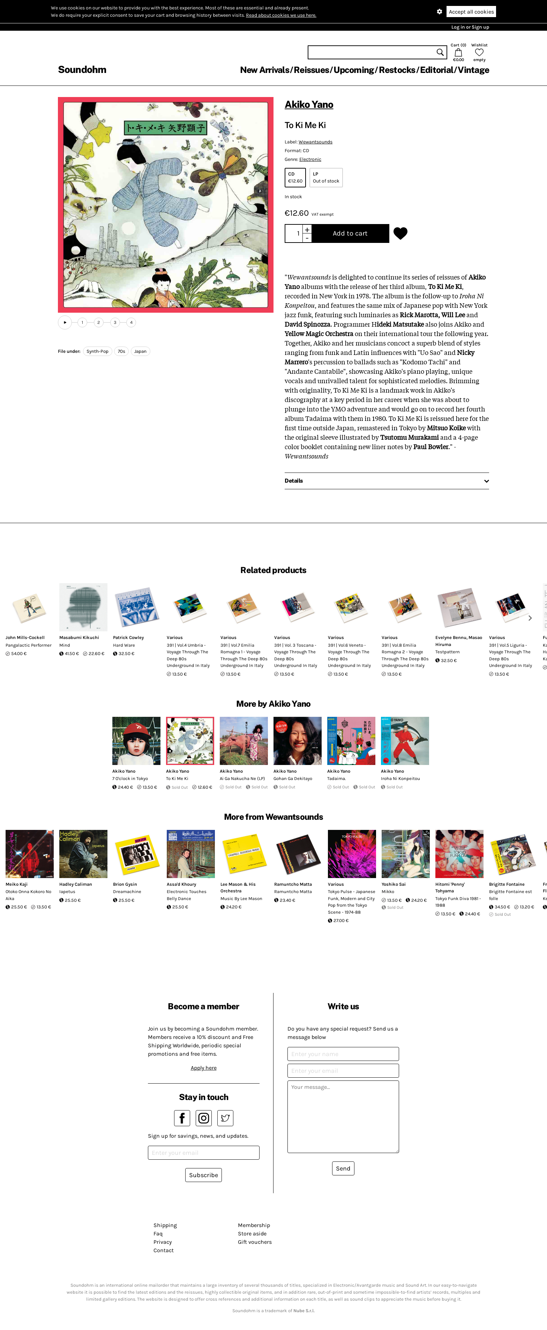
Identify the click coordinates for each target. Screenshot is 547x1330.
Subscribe (203, 1175)
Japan (140, 351)
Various (175, 637)
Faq (158, 1233)
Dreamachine (127, 891)
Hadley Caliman (75, 884)
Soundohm (82, 69)
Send (343, 1168)
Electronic (310, 159)
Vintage (473, 70)
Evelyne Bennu (450, 637)
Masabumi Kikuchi (79, 637)
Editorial (436, 70)
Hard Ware (124, 645)
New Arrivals (264, 70)
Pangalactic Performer (29, 645)
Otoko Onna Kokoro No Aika (28, 895)
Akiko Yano (309, 104)
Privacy (162, 1242)
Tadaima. (336, 778)
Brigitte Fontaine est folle (510, 895)
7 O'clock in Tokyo (130, 778)
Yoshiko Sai (394, 884)
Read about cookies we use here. (281, 15)
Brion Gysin (125, 884)
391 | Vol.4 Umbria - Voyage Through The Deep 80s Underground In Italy (188, 655)
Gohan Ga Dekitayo (293, 778)
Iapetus (67, 891)
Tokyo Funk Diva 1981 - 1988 (458, 902)
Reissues (311, 70)
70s (121, 351)
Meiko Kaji (17, 884)
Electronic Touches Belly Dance (187, 895)
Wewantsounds (315, 142)
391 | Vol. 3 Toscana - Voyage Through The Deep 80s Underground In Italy (295, 655)
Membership (254, 1225)
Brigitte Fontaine (507, 884)
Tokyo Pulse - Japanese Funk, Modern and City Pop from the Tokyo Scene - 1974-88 (351, 902)
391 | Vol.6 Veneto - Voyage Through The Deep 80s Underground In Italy (349, 655)
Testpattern (447, 651)
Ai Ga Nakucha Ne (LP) (242, 778)
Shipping (165, 1225)
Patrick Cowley (128, 637)
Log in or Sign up (470, 27)
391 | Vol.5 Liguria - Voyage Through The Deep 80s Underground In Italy (510, 655)
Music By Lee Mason (241, 898)
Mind (64, 645)
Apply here (204, 1067)
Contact (163, 1250)
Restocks (397, 70)
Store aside (252, 1233)
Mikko (388, 891)
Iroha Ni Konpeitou (400, 778)
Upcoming (354, 70)
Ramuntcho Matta (293, 884)
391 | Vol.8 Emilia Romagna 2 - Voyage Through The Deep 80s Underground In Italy (405, 655)
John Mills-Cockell (25, 637)
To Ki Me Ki (177, 778)
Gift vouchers (255, 1242)
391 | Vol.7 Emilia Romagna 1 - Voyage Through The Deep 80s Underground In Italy (244, 655)
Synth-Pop (97, 351)
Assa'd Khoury (181, 884)
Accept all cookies (471, 11)
